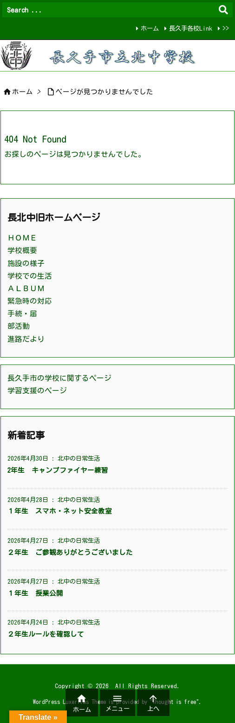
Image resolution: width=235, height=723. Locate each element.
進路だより (26, 339)
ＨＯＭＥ (22, 237)
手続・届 (22, 313)
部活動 (18, 326)
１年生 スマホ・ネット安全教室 (59, 511)
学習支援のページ (37, 390)
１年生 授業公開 (35, 593)
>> (225, 28)
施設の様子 (26, 263)
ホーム (150, 28)
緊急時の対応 (29, 301)
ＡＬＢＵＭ (26, 288)
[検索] (223, 9)
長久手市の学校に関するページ (59, 378)
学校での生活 (29, 276)
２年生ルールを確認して (45, 634)
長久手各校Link (190, 28)
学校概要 (22, 250)
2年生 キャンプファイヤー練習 (57, 470)
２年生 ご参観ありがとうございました (70, 552)
